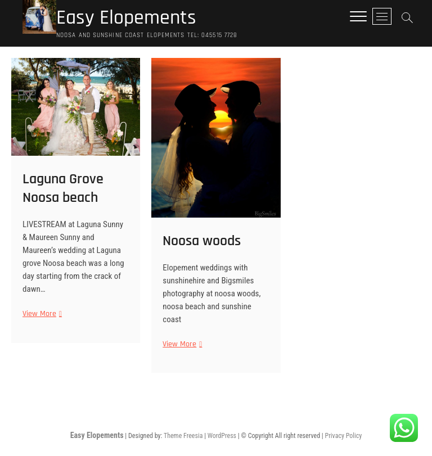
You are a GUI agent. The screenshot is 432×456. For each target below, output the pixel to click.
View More (40, 314)
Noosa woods (202, 241)
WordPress (222, 436)
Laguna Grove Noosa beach (63, 188)
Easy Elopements (126, 18)
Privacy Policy (343, 436)
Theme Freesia (183, 436)
